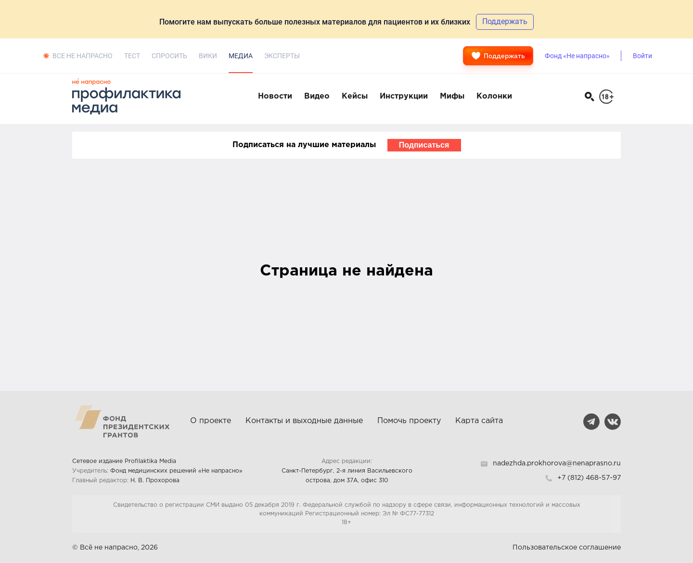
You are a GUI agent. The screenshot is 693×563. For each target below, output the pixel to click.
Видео (317, 96)
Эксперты (282, 56)
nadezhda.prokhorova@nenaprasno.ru (557, 463)
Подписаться (424, 145)
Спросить (169, 56)
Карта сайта (479, 421)
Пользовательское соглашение (567, 547)
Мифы (452, 96)
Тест (132, 56)
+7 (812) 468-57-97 (589, 478)
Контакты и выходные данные (304, 421)
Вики (208, 56)
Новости (275, 96)
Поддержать (498, 56)
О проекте (210, 421)
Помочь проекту (409, 421)
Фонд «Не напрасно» (577, 56)
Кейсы (355, 96)
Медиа (241, 56)
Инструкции (404, 96)
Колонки (494, 96)
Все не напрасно (82, 56)
